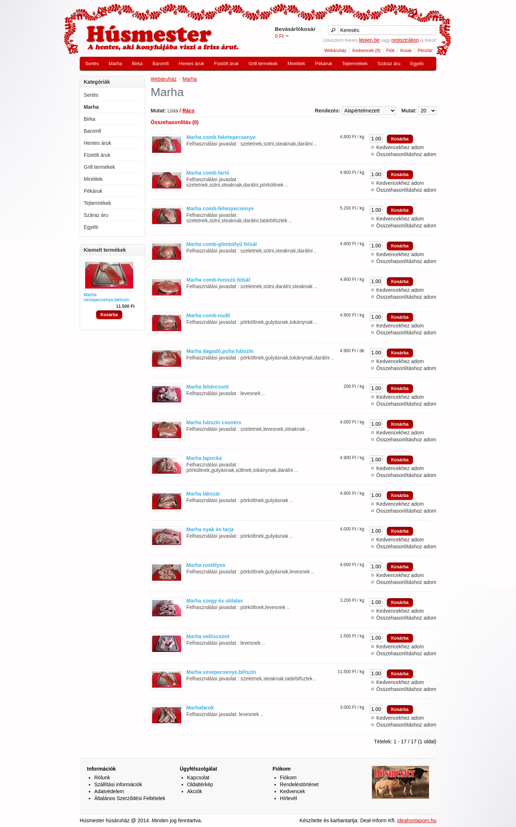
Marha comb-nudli (208, 315)
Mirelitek (296, 63)
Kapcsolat (198, 777)
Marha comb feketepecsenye (221, 137)
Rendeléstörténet (299, 784)
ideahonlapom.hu (416, 820)
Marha (115, 63)
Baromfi (160, 63)
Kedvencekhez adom (400, 147)
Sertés (92, 63)
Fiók (390, 50)
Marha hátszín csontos (213, 422)
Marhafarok (200, 708)
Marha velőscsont (207, 636)
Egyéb (417, 63)
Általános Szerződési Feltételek (129, 798)
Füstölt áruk (226, 63)
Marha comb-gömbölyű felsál (221, 244)
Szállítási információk (118, 784)
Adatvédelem (109, 791)
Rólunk (102, 777)
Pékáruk (323, 63)
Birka (137, 63)
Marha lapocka (204, 458)
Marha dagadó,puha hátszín (219, 351)
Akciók (194, 791)
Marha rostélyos (205, 565)
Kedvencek (292, 791)
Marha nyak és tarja (210, 529)
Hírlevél (288, 798)
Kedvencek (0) (366, 50)
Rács (188, 111)
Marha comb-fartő (207, 173)
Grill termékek (263, 63)
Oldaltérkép (200, 784)
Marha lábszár (203, 494)
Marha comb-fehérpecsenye (220, 208)
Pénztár (425, 50)
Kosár (406, 50)
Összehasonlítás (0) (175, 122)
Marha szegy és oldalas (214, 601)
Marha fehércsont (207, 387)
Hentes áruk (191, 63)
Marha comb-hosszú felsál (218, 280)
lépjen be (369, 40)
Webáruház (335, 50)
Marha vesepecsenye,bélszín (106, 297)
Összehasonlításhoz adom (406, 154)
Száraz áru (388, 63)
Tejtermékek (355, 63)
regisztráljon (404, 40)
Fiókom (288, 777)
